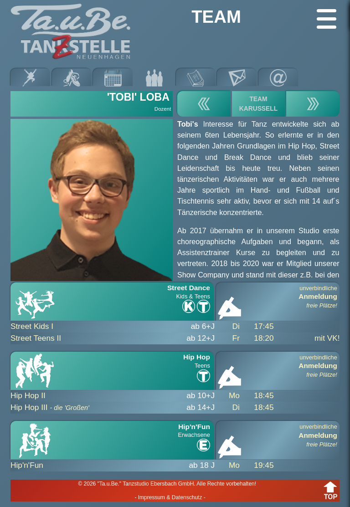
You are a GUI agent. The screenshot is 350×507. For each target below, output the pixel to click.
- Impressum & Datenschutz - (169, 497)
